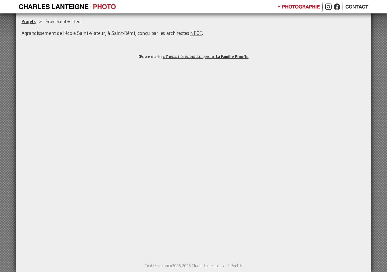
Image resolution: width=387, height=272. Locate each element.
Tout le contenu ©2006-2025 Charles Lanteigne (182, 265)
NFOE (196, 33)
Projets (28, 21)
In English (235, 265)
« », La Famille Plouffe (206, 56)
